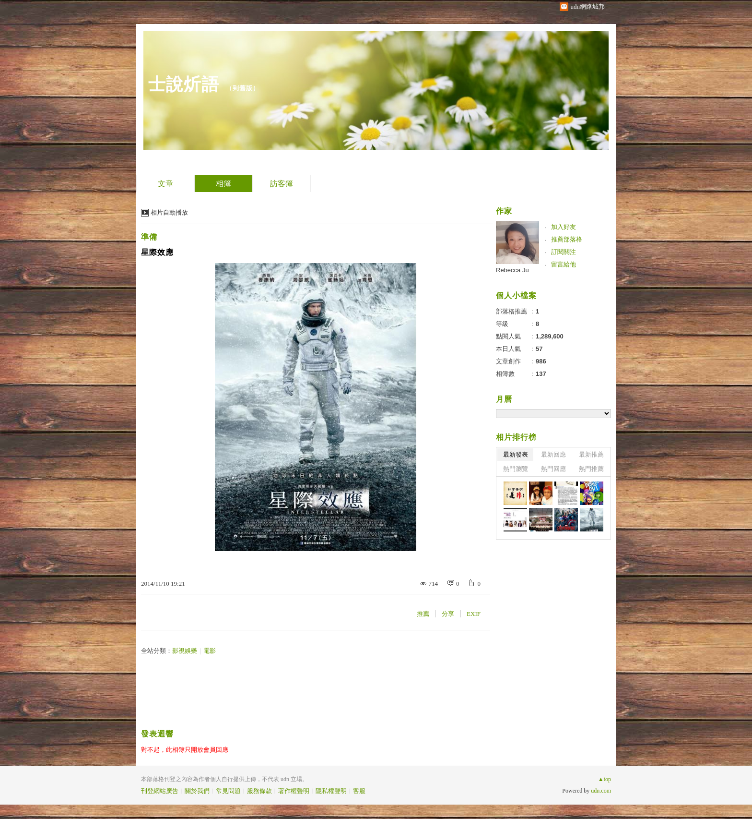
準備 (149, 237)
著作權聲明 (293, 791)
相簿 (223, 184)
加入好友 (563, 226)
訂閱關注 (563, 251)
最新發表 (515, 454)
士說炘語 (183, 84)
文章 (165, 184)
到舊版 (243, 88)
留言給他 (563, 264)
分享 (448, 613)
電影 (209, 650)
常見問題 (228, 791)
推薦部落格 (566, 239)
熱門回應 (553, 468)
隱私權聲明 (331, 791)
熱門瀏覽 (515, 468)
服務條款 (259, 791)
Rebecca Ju (512, 270)
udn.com (601, 790)
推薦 (423, 613)
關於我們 (197, 791)
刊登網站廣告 (159, 791)
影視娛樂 (184, 650)
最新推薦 (591, 454)
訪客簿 (281, 184)
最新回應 (553, 454)
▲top (604, 779)
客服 (359, 791)
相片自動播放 (169, 212)
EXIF (474, 613)
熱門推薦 (591, 468)
